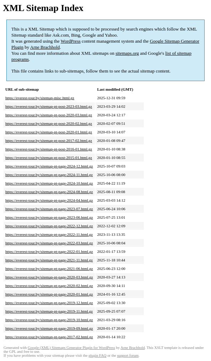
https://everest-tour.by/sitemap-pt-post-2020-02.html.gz (48, 123)
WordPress (71, 41)
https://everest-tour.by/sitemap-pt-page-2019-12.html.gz (49, 303)
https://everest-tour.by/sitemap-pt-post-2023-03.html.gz (48, 106)
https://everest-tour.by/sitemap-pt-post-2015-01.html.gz (48, 157)
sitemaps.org (127, 53)
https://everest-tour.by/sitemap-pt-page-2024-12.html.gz (49, 166)
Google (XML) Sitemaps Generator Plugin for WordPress (71, 348)
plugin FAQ (97, 355)
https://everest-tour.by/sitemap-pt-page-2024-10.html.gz (49, 183)
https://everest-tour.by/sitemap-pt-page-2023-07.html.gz (49, 209)
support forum (128, 355)
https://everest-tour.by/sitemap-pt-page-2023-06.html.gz (49, 217)
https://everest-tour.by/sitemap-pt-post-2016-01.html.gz (48, 149)
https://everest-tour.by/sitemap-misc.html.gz (39, 98)
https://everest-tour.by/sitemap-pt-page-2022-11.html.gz (49, 234)
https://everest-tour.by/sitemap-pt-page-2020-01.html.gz (49, 294)
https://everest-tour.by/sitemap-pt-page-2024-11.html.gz (49, 174)
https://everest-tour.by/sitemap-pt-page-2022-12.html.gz (49, 226)
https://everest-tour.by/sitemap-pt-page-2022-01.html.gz (49, 251)
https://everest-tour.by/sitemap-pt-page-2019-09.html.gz (49, 328)
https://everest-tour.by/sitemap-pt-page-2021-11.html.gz (49, 260)
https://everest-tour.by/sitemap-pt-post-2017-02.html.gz (48, 140)
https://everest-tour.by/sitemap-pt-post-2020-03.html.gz (48, 115)
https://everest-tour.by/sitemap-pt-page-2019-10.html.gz (49, 320)
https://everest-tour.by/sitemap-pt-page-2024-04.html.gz (49, 200)
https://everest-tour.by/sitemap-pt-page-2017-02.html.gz (49, 337)
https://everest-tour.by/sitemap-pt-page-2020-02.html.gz (49, 285)
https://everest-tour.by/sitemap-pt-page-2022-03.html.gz (49, 243)
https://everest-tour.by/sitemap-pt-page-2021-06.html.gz (49, 268)
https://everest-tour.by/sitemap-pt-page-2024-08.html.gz (49, 192)
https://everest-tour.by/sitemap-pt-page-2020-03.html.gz (49, 277)
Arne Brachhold (45, 47)
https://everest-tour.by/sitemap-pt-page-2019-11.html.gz (49, 311)
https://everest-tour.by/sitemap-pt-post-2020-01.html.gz (48, 132)
